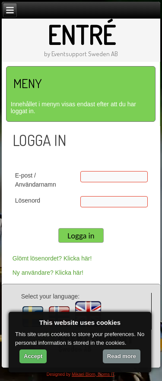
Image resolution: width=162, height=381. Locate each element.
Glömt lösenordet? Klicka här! (52, 258)
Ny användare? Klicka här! (48, 272)
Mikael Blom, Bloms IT (93, 374)
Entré (81, 34)
